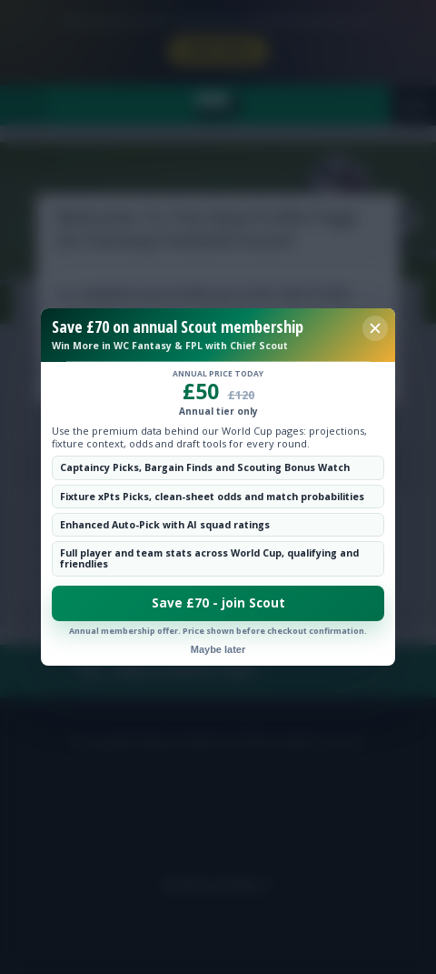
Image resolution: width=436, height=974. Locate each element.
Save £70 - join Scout (218, 603)
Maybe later (218, 649)
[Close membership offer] (375, 328)
